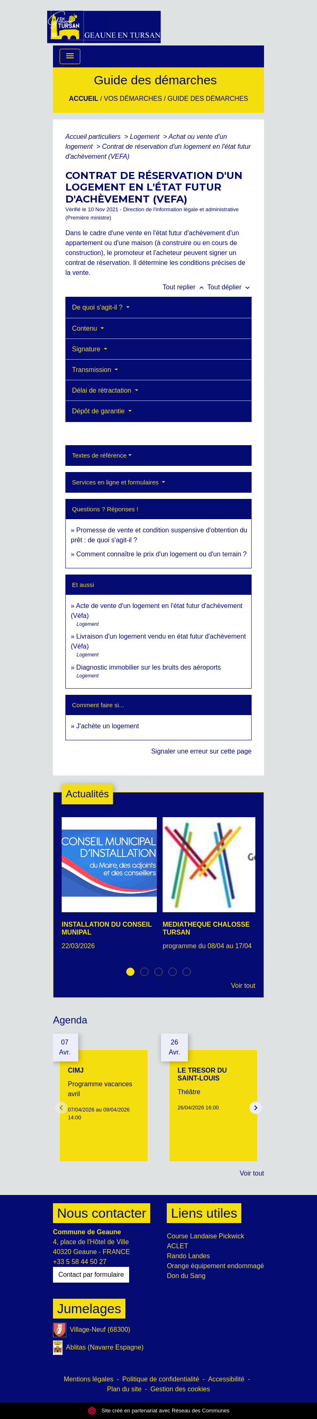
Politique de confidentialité (160, 1379)
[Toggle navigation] (70, 56)
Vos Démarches (133, 98)
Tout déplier (229, 287)
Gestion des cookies (180, 1389)
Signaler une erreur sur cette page (201, 751)
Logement (145, 136)
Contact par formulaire (91, 1274)
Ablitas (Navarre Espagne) (98, 1347)
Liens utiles (204, 1213)
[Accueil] (104, 22)
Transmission (92, 369)
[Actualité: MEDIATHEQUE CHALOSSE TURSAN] (209, 888)
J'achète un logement (107, 726)
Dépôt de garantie (99, 411)
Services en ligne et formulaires (116, 482)
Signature (87, 349)
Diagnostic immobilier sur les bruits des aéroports (148, 667)
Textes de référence (99, 455)
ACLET (177, 1246)
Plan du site (124, 1389)
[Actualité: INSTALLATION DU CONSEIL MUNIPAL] (108, 888)
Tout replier (185, 287)
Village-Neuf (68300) (91, 1330)
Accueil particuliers (93, 136)
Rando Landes (188, 1255)
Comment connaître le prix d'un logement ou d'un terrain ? (161, 554)
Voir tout (243, 985)
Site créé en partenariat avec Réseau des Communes (159, 1410)
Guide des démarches (208, 98)
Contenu (85, 328)
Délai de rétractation (102, 390)
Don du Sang (186, 1275)
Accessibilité (226, 1379)
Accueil (83, 98)
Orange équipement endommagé (215, 1265)
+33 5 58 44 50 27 (79, 1261)
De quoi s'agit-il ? (98, 307)
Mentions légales (88, 1379)
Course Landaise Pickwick (205, 1236)
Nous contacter (101, 1213)
